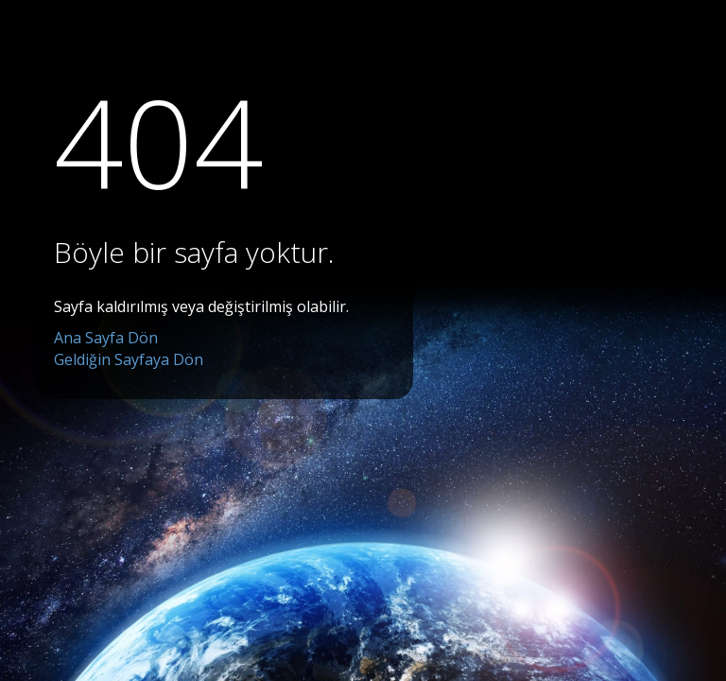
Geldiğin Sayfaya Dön (128, 359)
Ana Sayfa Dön (106, 337)
